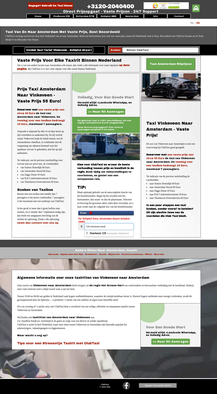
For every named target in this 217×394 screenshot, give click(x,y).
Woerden (159, 254)
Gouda (102, 254)
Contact (179, 16)
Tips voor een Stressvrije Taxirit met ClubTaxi (58, 343)
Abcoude (53, 254)
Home (38, 16)
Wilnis (148, 254)
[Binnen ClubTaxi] (160, 50)
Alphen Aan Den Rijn (71, 254)
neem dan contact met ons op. (38, 223)
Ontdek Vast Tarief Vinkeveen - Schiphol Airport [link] (59, 50)
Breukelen (91, 254)
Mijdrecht (114, 254)
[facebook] (126, 385)
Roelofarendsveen (133, 254)
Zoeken (115, 50)
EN (198, 23)
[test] (170, 64)
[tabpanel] (110, 6)
